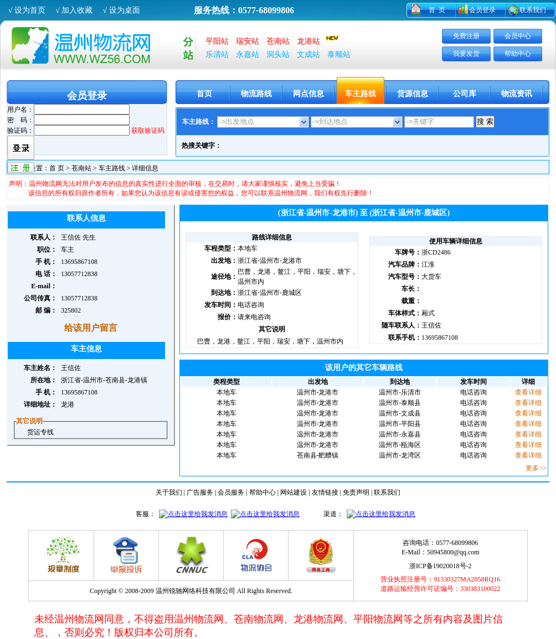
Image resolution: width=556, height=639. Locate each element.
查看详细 (528, 392)
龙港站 (308, 41)
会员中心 (517, 36)
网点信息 (308, 94)
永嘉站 (247, 54)
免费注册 (466, 36)
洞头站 (278, 54)
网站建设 (293, 492)
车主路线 (360, 94)
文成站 (308, 54)
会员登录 (482, 10)
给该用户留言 (90, 328)
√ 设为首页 (26, 10)
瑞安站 (247, 41)
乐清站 (217, 54)
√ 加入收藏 (73, 10)
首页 (204, 94)
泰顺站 (339, 54)
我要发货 (466, 54)
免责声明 (356, 492)
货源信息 (412, 94)
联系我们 (532, 10)
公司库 (464, 94)
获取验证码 (147, 130)
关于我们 (169, 492)
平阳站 (217, 41)
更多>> (536, 468)
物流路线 (256, 94)
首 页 (437, 10)
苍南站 (278, 41)
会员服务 (231, 492)
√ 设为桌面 (121, 10)
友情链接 (325, 492)
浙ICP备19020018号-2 (440, 566)
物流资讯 (516, 94)
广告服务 (200, 492)
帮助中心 (517, 54)
